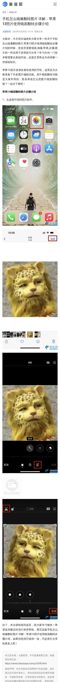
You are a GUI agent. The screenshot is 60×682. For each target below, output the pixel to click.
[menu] (55, 4)
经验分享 (38, 31)
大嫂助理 (6, 31)
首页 (4, 12)
